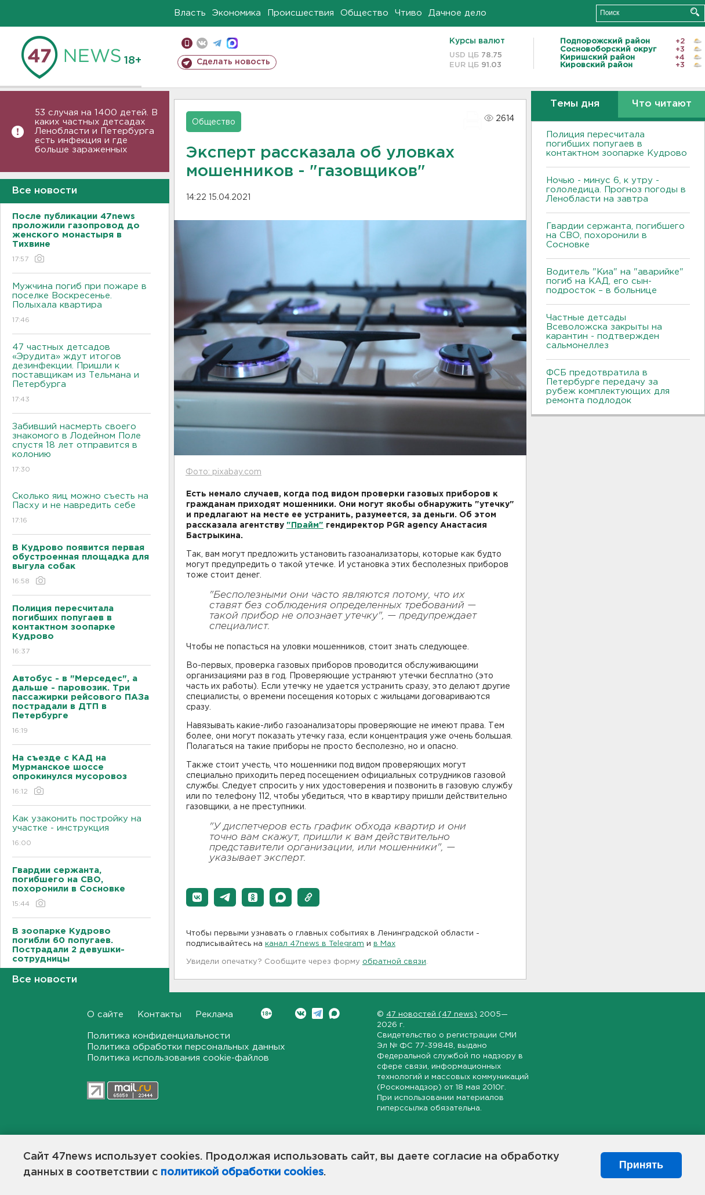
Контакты (159, 1014)
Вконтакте (266, 1013)
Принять (641, 1165)
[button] (197, 897)
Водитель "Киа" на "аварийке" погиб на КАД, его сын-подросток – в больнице (615, 281)
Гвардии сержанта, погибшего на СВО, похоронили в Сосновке (615, 235)
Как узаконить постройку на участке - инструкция (81, 831)
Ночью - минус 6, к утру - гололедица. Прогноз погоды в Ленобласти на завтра (616, 190)
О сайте (105, 1014)
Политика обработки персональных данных (186, 1047)
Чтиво (408, 13)
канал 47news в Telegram (314, 944)
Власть (190, 13)
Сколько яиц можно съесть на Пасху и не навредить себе (81, 508)
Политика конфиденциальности (158, 1036)
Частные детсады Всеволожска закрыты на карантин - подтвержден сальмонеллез (604, 331)
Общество (364, 13)
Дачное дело (457, 13)
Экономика (236, 13)
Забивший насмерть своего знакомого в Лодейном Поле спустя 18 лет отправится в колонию (81, 448)
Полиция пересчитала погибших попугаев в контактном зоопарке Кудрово (616, 144)
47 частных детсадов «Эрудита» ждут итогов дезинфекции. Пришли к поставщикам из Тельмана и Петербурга (81, 373)
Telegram (317, 1013)
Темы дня (574, 104)
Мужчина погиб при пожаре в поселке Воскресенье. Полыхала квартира (81, 304)
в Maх (384, 944)
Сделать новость (233, 62)
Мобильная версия (186, 43)
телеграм (217, 43)
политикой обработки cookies (242, 1172)
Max (334, 1013)
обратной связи (394, 962)
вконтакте (202, 43)
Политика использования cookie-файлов (178, 1058)
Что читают (662, 104)
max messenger (232, 43)
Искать (695, 12)
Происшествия (300, 13)
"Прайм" (305, 525)
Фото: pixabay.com (223, 472)
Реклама (214, 1014)
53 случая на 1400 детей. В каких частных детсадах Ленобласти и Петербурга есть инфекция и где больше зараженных (96, 131)
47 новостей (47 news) (431, 1014)
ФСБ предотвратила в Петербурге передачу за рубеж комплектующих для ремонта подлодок (608, 386)
